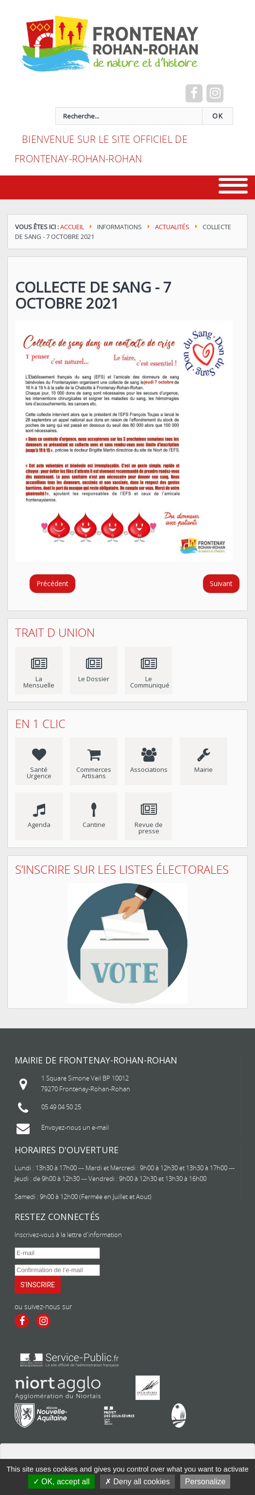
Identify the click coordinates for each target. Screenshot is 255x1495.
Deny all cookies (137, 1481)
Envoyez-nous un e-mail (75, 1127)
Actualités (172, 226)
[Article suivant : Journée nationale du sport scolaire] (221, 583)
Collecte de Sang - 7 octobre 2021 (93, 295)
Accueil (72, 226)
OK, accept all (61, 1481)
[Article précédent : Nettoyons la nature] (52, 583)
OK (218, 116)
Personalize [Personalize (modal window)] (205, 1481)
